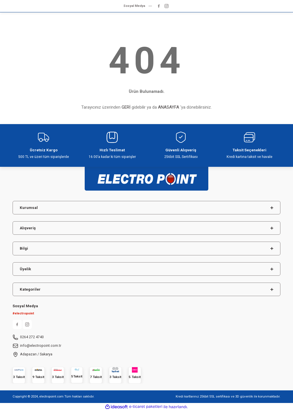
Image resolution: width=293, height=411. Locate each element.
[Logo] (146, 176)
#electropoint (23, 313)
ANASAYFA (168, 107)
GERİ (126, 107)
